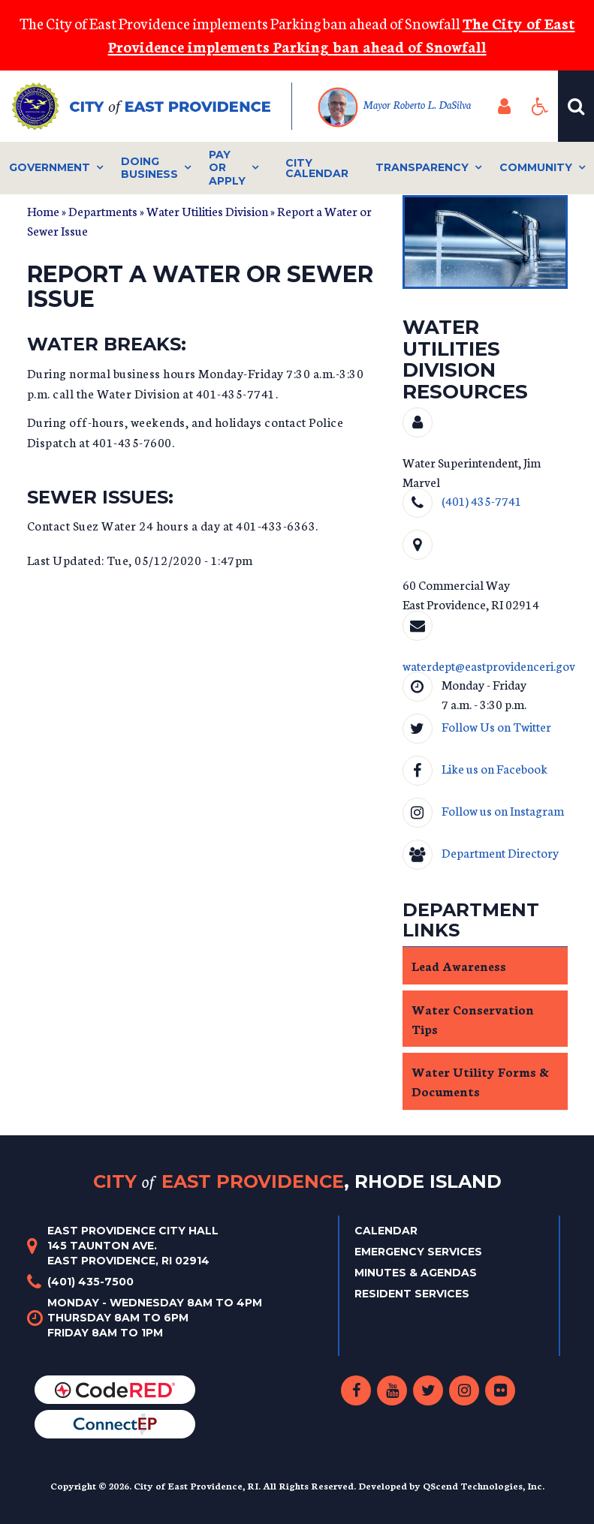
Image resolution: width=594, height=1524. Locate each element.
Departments (102, 210)
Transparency (422, 167)
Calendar (386, 1230)
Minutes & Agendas (415, 1272)
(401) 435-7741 (482, 500)
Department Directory (500, 852)
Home (43, 210)
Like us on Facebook (494, 768)
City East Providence (297, 1181)
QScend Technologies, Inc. (483, 1485)
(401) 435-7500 (90, 1281)
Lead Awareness (459, 965)
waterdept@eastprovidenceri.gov (489, 665)
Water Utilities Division (207, 210)
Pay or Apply (227, 168)
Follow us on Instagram (503, 810)
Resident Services (411, 1293)
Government (49, 167)
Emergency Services (418, 1251)
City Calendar (316, 168)
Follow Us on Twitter (496, 726)
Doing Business (149, 168)
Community (535, 167)
